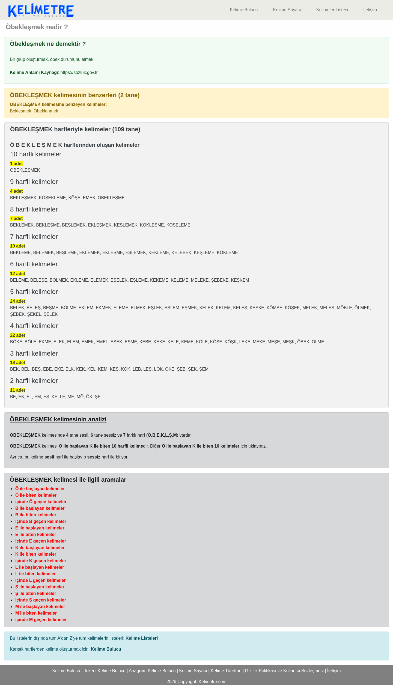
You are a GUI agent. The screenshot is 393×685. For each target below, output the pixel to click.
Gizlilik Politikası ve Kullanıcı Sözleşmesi (284, 670)
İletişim (370, 9)
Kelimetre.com (213, 681)
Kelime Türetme (226, 670)
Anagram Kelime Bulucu (152, 670)
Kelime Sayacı (287, 9)
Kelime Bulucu (244, 9)
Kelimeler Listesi (332, 9)
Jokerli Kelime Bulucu (105, 670)
